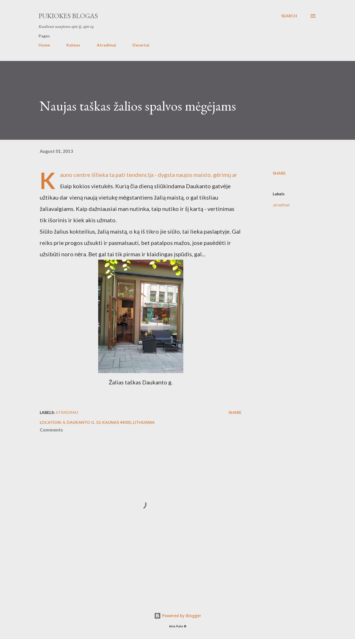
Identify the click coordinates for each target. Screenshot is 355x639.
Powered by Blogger (177, 615)
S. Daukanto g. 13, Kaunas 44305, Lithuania (109, 422)
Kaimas (73, 45)
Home (44, 45)
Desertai (141, 45)
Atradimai (106, 45)
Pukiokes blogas (68, 15)
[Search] (289, 15)
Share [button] (279, 173)
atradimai (281, 204)
